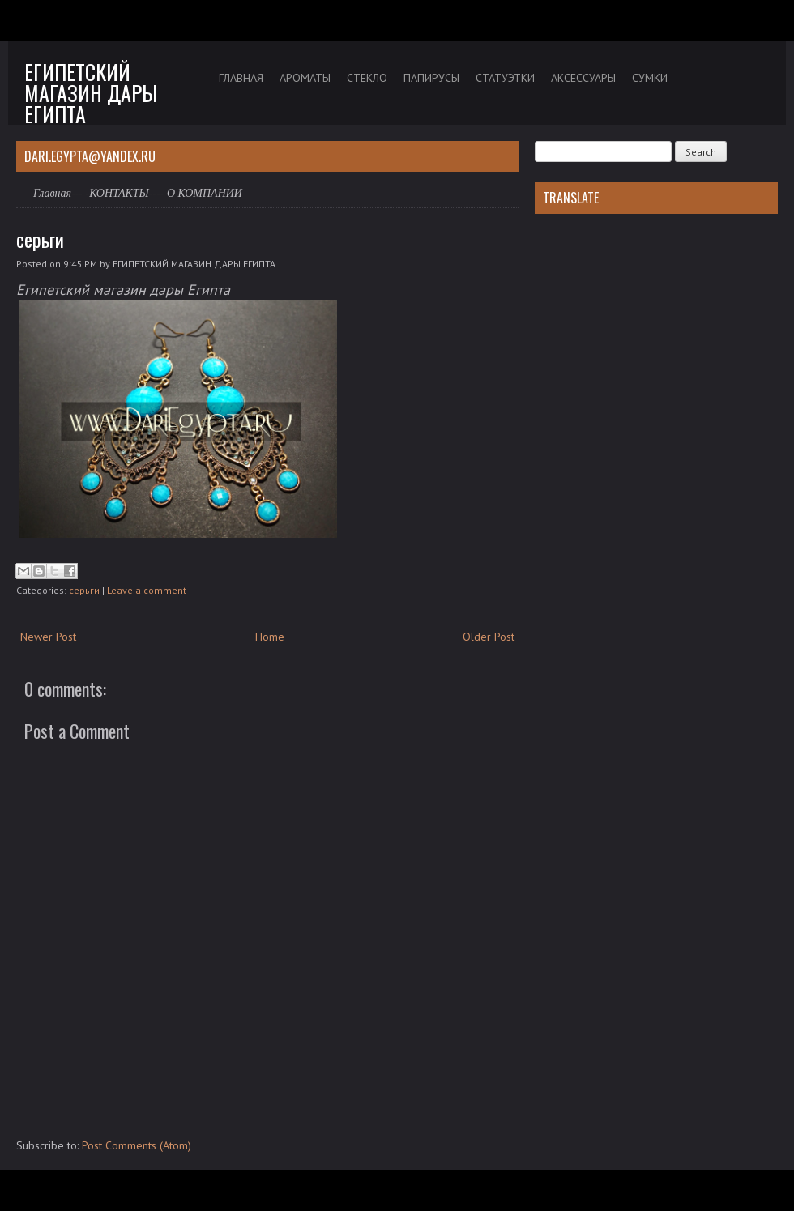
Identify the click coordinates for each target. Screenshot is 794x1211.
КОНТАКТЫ (119, 193)
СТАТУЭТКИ (505, 77)
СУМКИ (650, 77)
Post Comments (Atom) (136, 1145)
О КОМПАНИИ (204, 193)
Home (269, 636)
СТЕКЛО (367, 77)
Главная (52, 193)
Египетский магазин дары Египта (90, 93)
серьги (40, 239)
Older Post (488, 636)
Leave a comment (146, 590)
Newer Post (48, 636)
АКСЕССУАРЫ (583, 77)
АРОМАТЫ (305, 77)
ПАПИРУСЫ (431, 77)
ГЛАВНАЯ (241, 77)
